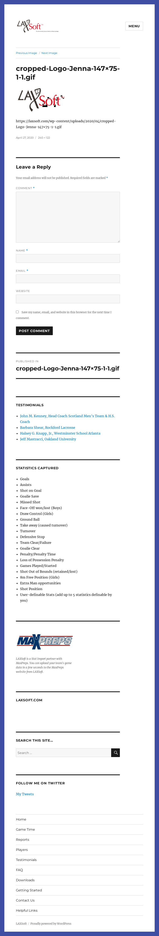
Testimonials (26, 860)
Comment (25, 188)
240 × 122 (44, 137)
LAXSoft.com (29, 700)
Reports (22, 840)
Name (22, 250)
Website (23, 291)
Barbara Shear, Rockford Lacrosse (47, 427)
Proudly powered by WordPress (50, 923)
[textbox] (70, 539)
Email (22, 271)
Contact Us (25, 900)
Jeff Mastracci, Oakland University (48, 439)
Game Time (25, 829)
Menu (134, 26)
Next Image (49, 53)
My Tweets (25, 794)
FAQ (19, 870)
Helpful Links (26, 910)
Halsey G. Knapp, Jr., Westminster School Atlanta (60, 433)
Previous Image (26, 53)
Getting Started (29, 890)
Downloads (25, 880)
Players (22, 850)
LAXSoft (21, 923)
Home (21, 819)
